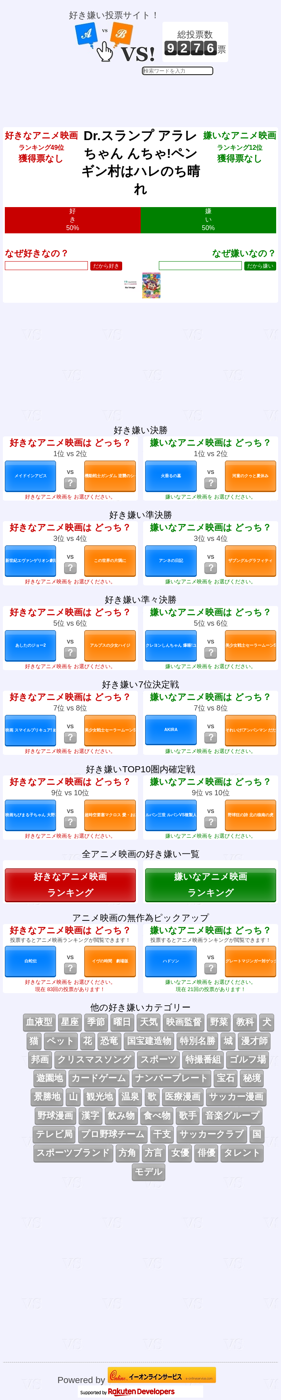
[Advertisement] (148, 95)
